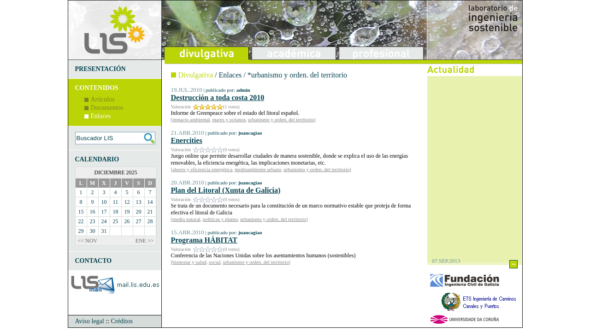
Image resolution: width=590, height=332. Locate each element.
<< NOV (88, 240)
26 (127, 221)
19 (127, 211)
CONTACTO (93, 260)
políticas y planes (220, 219)
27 (139, 221)
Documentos (107, 107)
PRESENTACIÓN (100, 68)
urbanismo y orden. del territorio (281, 119)
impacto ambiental (191, 119)
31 (104, 231)
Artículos (103, 99)
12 (127, 202)
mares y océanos (229, 119)
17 (104, 211)
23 (92, 221)
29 (81, 231)
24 (104, 221)
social (215, 262)
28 (150, 221)
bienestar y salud (189, 262)
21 (150, 211)
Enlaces (101, 116)
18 (115, 211)
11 (115, 202)
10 (104, 202)
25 (115, 221)
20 (139, 211)
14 (150, 202)
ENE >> (145, 240)
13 (139, 202)
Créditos (121, 321)
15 (81, 211)
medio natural (186, 219)
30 (92, 231)
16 (92, 211)
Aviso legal (89, 321)
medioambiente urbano (258, 169)
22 (81, 221)
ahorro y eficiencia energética (202, 169)
